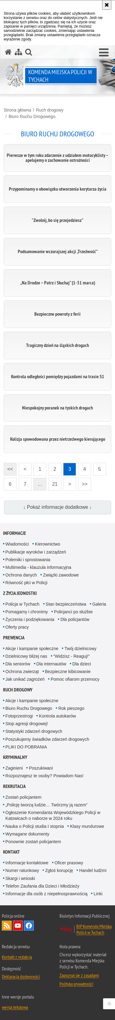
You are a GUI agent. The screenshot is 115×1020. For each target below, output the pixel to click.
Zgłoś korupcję (59, 870)
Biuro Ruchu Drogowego (32, 116)
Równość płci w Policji (27, 582)
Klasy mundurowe (87, 826)
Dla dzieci (81, 663)
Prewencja (14, 637)
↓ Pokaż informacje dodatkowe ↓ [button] (57, 507)
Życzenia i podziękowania (30, 619)
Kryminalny (15, 757)
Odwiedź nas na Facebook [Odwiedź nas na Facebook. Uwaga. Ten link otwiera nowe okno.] (29, 926)
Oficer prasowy (69, 862)
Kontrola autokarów (57, 716)
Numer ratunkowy (22, 870)
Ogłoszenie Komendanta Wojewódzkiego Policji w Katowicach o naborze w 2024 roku (53, 815)
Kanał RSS (7, 926)
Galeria (99, 604)
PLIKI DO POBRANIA (26, 746)
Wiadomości (17, 544)
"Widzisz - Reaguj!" (71, 656)
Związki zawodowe (61, 575)
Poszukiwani (41, 768)
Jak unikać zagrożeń (25, 679)
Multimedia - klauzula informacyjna (38, 567)
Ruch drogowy (49, 110)
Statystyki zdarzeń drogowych (34, 731)
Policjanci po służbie (73, 611)
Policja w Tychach (23, 604)
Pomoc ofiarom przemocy (75, 679)
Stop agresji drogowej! (27, 723)
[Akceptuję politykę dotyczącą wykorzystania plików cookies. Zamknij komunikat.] (106, 5)
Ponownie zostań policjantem (33, 841)
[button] (104, 52)
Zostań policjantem (24, 797)
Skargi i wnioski (20, 878)
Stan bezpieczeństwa (66, 604)
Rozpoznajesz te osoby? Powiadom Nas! (44, 775)
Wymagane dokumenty (27, 834)
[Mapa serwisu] (18, 52)
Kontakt (11, 852)
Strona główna (17, 110)
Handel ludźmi (92, 870)
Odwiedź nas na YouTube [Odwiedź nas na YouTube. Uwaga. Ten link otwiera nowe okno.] (18, 926)
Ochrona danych (21, 575)
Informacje (14, 533)
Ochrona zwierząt (22, 671)
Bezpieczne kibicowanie (68, 671)
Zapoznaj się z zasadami (79, 975)
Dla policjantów (74, 619)
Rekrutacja (14, 786)
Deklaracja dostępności (21, 976)
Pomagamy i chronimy (27, 611)
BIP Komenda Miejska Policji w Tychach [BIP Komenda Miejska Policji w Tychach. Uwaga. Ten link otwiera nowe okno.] (94, 929)
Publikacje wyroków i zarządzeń (36, 552)
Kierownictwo (47, 544)
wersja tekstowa (15, 1007)
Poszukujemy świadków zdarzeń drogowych (47, 739)
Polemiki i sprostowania (28, 559)
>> (82, 482)
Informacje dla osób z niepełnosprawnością (47, 893)
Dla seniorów (18, 663)
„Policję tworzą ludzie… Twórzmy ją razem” (46, 804)
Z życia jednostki (20, 593)
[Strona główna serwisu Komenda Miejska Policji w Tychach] (8, 52)
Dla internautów (51, 663)
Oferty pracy (17, 627)
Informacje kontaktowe (27, 862)
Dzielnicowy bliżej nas (26, 656)
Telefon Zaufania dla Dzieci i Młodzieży (42, 886)
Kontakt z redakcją (17, 957)
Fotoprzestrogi (19, 716)
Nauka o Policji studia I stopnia (35, 826)
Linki (98, 893)
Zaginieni (14, 768)
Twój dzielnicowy (80, 648)
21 (55, 484)
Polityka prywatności (76, 984)
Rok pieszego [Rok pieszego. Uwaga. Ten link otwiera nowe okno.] (71, 708)
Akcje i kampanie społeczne (32, 648)
